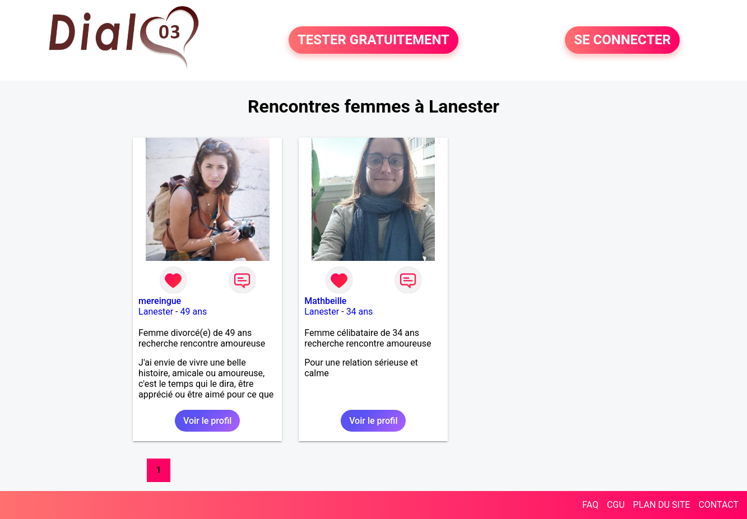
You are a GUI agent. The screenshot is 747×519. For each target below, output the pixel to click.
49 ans (193, 311)
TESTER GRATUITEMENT (373, 40)
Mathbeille (325, 301)
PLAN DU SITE (661, 504)
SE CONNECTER (622, 40)
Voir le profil (207, 420)
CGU (616, 504)
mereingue (159, 301)
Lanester (155, 311)
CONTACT (718, 504)
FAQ (590, 504)
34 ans (359, 311)
